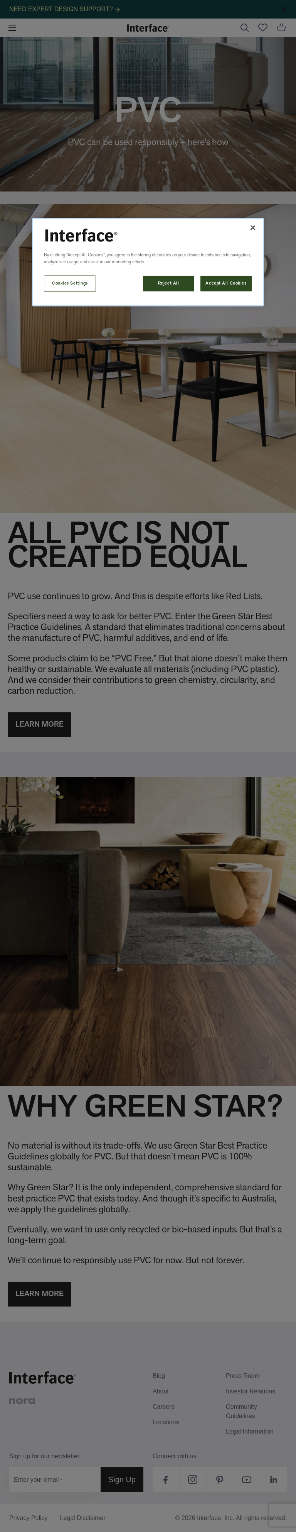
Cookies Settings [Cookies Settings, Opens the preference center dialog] (70, 283)
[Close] (252, 227)
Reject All (168, 283)
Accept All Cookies (225, 283)
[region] (148, 262)
